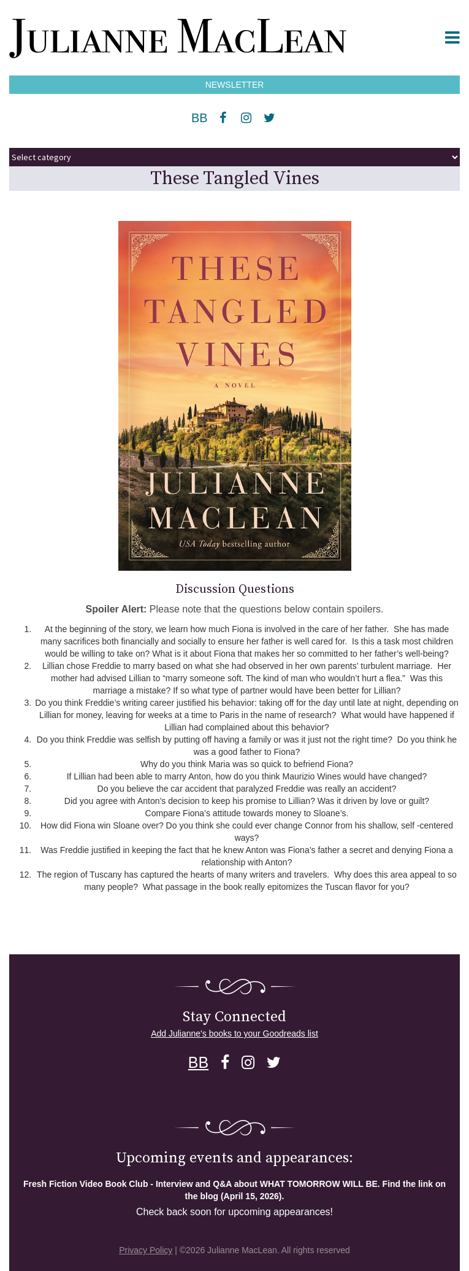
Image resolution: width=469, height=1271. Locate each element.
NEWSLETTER (234, 85)
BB (199, 118)
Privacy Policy (145, 1250)
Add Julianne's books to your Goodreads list (234, 1033)
